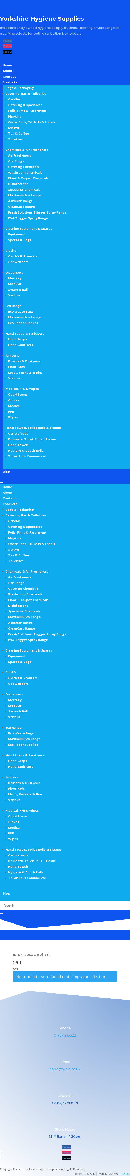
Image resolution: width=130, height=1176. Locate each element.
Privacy (125, 1174)
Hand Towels (18, 445)
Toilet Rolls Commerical (27, 456)
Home (7, 65)
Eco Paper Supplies (23, 323)
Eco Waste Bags (21, 311)
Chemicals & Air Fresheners (26, 149)
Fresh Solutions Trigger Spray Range (37, 212)
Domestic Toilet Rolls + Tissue (32, 439)
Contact (9, 76)
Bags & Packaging (19, 88)
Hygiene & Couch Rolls (25, 450)
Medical (14, 406)
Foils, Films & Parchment (27, 110)
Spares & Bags (19, 240)
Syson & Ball (18, 289)
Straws (14, 128)
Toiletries (16, 139)
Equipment (16, 234)
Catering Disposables (25, 105)
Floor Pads (16, 367)
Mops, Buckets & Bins (25, 372)
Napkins (14, 116)
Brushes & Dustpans (24, 361)
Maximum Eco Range (24, 195)
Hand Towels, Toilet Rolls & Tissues (33, 428)
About (8, 71)
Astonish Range (20, 201)
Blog (6, 471)
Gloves (13, 400)
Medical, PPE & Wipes (22, 389)
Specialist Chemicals (24, 189)
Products (10, 82)
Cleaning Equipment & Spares (28, 228)
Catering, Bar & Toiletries (25, 93)
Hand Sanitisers (20, 345)
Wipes (13, 417)
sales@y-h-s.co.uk (65, 1069)
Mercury (15, 278)
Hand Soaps (17, 339)
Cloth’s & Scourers (23, 256)
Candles (14, 99)
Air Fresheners (19, 155)
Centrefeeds (18, 433)
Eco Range (13, 306)
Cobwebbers (18, 262)
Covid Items (17, 394)
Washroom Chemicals (25, 172)
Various (14, 295)
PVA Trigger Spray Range (28, 218)
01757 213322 (65, 1035)
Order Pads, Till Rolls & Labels (31, 122)
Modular (15, 284)
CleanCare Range (21, 206)
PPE (11, 411)
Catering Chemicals (23, 167)
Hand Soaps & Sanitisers (24, 333)
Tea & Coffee (18, 133)
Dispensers (14, 272)
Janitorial (12, 355)
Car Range (16, 161)
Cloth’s (10, 250)
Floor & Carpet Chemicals (28, 178)
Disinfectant (18, 184)
